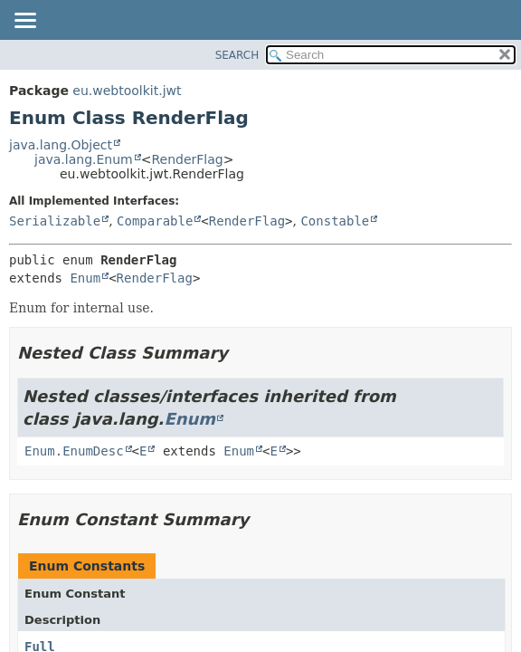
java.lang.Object (60, 145)
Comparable (155, 221)
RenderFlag (187, 159)
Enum (85, 278)
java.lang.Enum (83, 159)
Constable (334, 221)
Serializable (54, 221)
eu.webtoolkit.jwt (126, 90)
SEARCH (237, 55)
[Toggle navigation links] (24, 21)
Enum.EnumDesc (74, 451)
